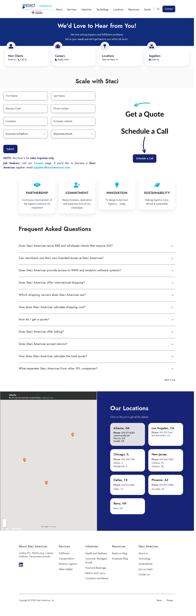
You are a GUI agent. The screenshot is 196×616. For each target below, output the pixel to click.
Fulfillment (64, 553)
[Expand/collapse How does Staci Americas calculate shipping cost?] (172, 307)
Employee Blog (120, 558)
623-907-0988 (166, 485)
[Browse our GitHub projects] (21, 564)
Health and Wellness (96, 553)
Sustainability (145, 564)
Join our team (146, 569)
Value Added (65, 569)
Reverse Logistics (68, 564)
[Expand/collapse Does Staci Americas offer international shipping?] (172, 283)
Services (71, 9)
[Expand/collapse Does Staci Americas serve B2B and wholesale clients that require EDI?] (172, 246)
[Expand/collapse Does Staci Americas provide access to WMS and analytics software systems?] (172, 270)
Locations (118, 9)
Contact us (144, 574)
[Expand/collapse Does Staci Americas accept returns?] (172, 344)
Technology (102, 9)
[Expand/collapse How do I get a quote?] (172, 320)
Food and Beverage (95, 568)
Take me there (110, 59)
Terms (159, 600)
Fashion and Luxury (95, 573)
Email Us (12, 59)
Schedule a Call (144, 158)
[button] (127, 434)
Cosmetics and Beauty (96, 578)
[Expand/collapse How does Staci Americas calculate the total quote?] (172, 356)
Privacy (170, 600)
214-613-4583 (128, 485)
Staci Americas (148, 546)
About (59, 9)
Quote (147, 9)
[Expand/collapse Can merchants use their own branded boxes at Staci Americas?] (172, 258)
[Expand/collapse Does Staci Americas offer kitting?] (172, 332)
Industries (86, 9)
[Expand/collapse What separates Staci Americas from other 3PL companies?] (172, 369)
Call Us (22, 59)
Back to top (170, 379)
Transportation (66, 558)
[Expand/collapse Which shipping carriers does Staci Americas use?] (172, 295)
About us (143, 553)
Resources (133, 9)
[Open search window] (158, 9)
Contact (169, 8)
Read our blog (119, 553)
